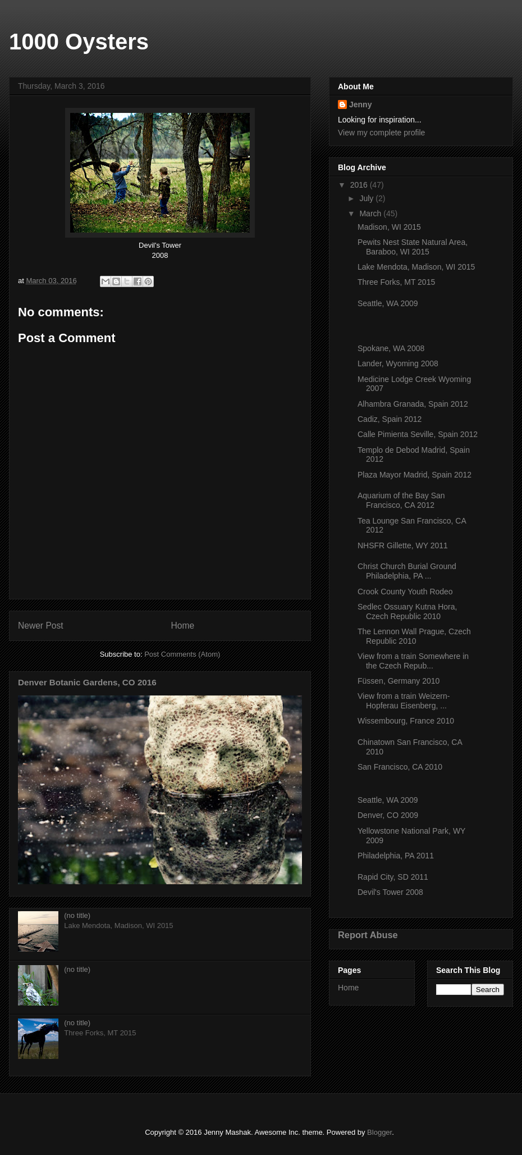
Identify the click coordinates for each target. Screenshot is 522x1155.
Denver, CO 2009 (388, 815)
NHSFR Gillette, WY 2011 (403, 545)
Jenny (360, 104)
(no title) (77, 915)
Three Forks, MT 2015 (396, 282)
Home (183, 625)
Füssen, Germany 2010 (398, 680)
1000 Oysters (79, 41)
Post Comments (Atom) (182, 654)
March (371, 213)
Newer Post (40, 625)
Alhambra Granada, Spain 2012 (413, 403)
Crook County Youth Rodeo (405, 591)
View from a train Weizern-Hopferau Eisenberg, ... (404, 701)
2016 (360, 184)
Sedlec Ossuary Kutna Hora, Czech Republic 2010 (407, 611)
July (367, 198)
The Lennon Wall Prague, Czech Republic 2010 (414, 636)
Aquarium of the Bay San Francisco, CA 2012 (401, 500)
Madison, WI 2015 (389, 226)
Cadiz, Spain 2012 (390, 419)
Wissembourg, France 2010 (406, 720)
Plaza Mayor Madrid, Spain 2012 (414, 474)
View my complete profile (381, 132)
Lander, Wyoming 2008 (398, 363)
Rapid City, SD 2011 (393, 876)
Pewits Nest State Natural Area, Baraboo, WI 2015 (413, 247)
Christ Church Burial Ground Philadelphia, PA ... (407, 571)
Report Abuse (368, 935)
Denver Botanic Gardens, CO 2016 (87, 682)
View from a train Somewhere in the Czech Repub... (413, 661)
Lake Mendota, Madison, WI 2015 (416, 266)
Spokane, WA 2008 (391, 348)
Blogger (379, 1132)
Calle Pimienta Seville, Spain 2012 (418, 434)
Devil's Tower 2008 (390, 892)
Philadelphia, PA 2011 (396, 855)
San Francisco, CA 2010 (400, 766)
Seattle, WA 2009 (388, 303)
